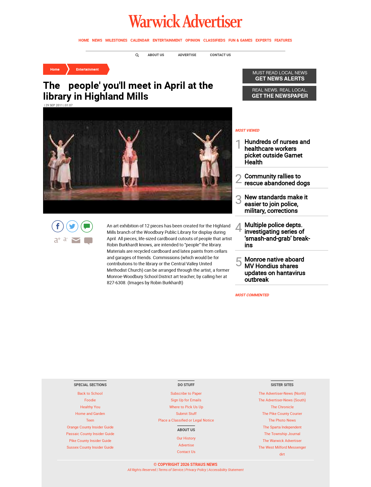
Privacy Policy (195, 469)
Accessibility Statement (226, 469)
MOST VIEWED (247, 130)
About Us (156, 54)
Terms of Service (170, 469)
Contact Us (220, 54)
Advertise (187, 54)
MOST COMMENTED (252, 294)
